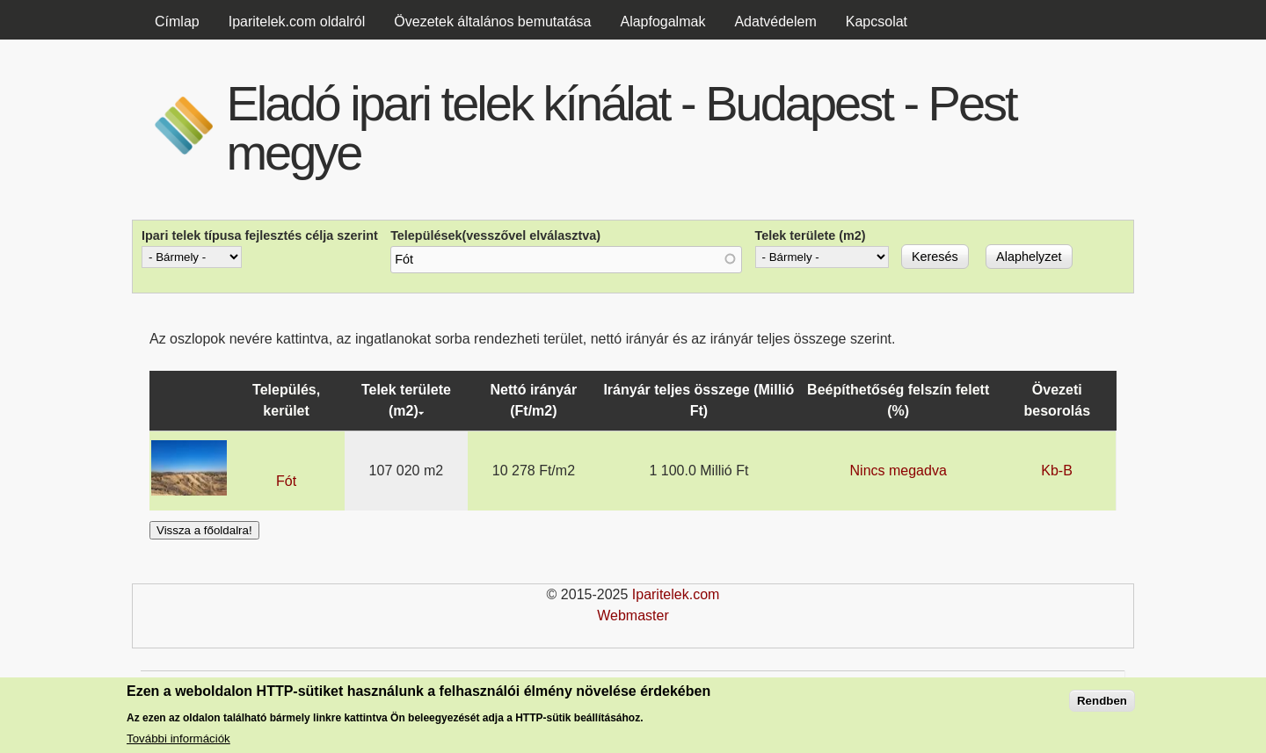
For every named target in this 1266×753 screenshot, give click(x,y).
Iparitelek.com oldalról (297, 21)
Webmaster (633, 615)
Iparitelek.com (676, 594)
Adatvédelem (775, 21)
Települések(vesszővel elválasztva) (495, 235)
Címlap (177, 21)
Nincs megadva (898, 470)
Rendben (1102, 701)
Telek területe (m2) (810, 235)
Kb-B (1057, 470)
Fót (286, 481)
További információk (178, 739)
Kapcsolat (876, 21)
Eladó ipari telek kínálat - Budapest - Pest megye (620, 128)
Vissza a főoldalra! (204, 530)
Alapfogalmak (662, 21)
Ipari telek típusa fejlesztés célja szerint (260, 235)
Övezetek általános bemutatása (492, 21)
